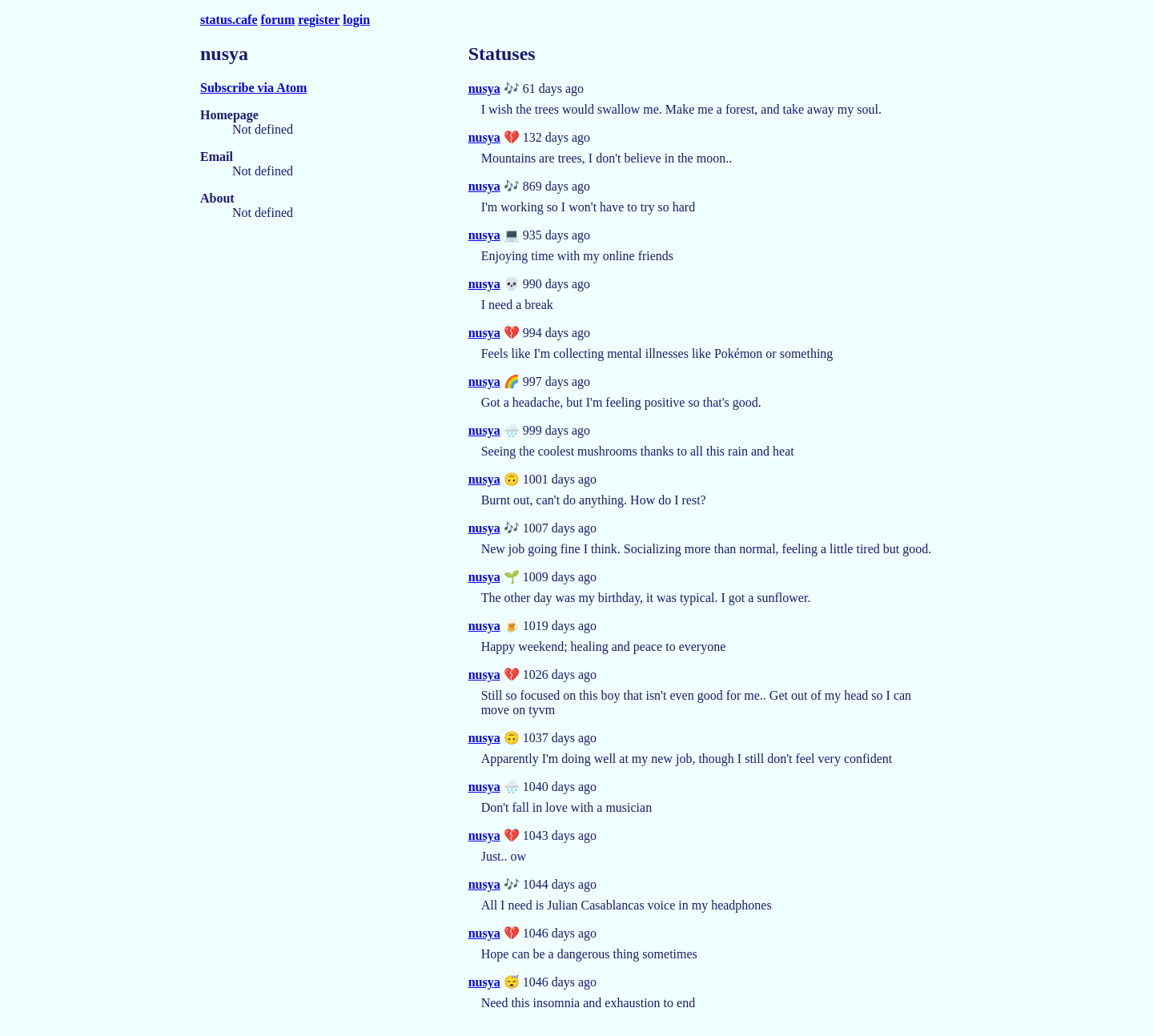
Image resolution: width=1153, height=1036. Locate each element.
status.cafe (229, 19)
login (356, 19)
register (318, 19)
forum (278, 19)
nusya (484, 88)
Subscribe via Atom (253, 87)
